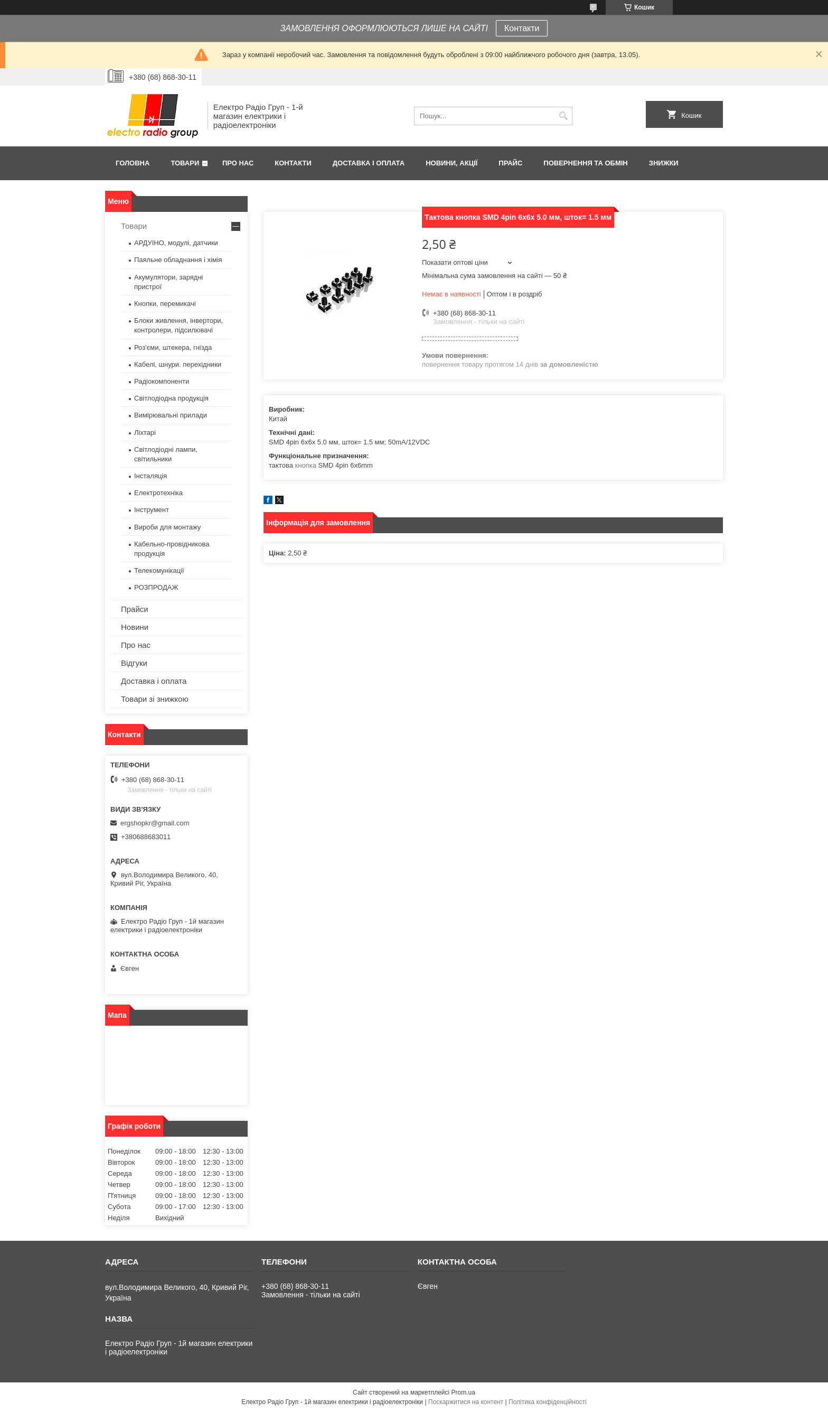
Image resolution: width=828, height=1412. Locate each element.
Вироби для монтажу (167, 527)
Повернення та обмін (585, 163)
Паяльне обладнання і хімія (178, 260)
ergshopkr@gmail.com (154, 823)
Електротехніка (158, 493)
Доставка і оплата (368, 163)
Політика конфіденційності (548, 1402)
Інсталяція (150, 476)
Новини (134, 627)
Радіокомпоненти (161, 381)
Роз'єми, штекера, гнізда (173, 347)
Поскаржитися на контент (465, 1402)
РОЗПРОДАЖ (156, 587)
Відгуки (134, 662)
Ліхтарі (145, 432)
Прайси (134, 609)
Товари (185, 163)
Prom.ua (463, 1392)
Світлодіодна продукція (171, 398)
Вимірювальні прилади (170, 415)
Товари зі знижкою (155, 698)
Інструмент (151, 510)
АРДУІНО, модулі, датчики (176, 243)
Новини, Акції (451, 163)
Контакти (522, 28)
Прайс (510, 163)
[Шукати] (563, 116)
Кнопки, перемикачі (165, 304)
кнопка (305, 465)
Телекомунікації (159, 570)
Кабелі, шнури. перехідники (177, 364)
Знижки (664, 163)
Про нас (237, 163)
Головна (132, 163)
